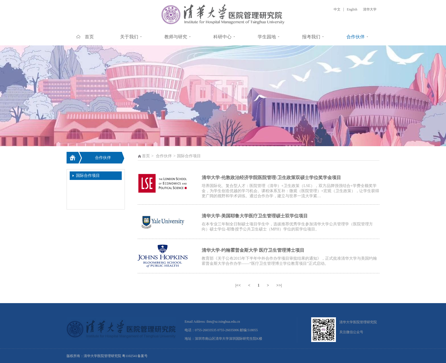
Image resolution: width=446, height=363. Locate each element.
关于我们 (129, 36)
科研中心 (222, 36)
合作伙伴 (355, 36)
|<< (238, 285)
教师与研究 (175, 36)
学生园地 (267, 36)
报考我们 (311, 36)
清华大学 (370, 9)
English (352, 9)
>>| (279, 285)
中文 (337, 9)
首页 (89, 36)
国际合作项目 (88, 175)
